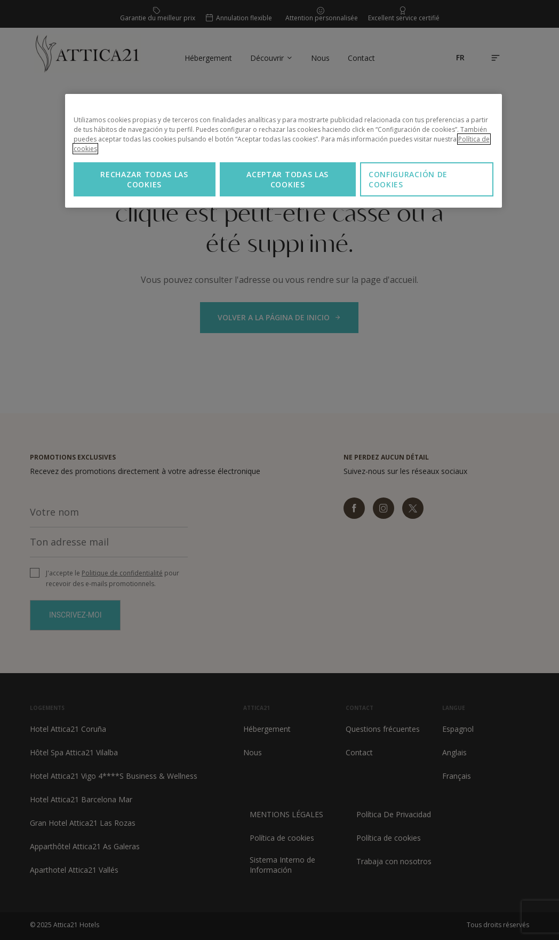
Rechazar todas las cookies (144, 179)
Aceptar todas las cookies (287, 179)
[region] (283, 151)
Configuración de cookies (408, 179)
